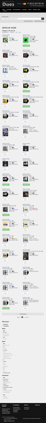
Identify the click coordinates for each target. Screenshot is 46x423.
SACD (3, 371)
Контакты (5, 10)
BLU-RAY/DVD (5, 335)
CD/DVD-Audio (5, 356)
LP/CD (4, 364)
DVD (3, 337)
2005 (33, 251)
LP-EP (4, 363)
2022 (29, 36)
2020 (29, 127)
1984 (10, 97)
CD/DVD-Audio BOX (6, 358)
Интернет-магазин (4, 405)
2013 (8, 66)
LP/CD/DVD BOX (6, 392)
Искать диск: (5, 17)
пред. (18, 317)
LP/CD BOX (5, 366)
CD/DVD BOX (5, 385)
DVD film (4, 338)
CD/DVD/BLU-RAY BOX (7, 387)
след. (27, 317)
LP (3, 359)
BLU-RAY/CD (5, 379)
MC (3, 369)
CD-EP (4, 351)
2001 (5, 36)
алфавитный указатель (39, 21)
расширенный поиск (28, 21)
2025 (24, 144)
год (16, 32)
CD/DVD (4, 384)
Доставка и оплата (36, 9)
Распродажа (9, 9)
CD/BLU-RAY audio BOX (7, 355)
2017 (7, 51)
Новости (29, 9)
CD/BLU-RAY (5, 380)
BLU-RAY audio (5, 345)
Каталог (3, 9)
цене (20, 32)
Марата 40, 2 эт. (40, 5)
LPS (3, 368)
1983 (31, 66)
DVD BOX (4, 396)
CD (3, 346)
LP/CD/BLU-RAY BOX (7, 390)
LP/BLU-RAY (5, 398)
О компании (24, 9)
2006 (10, 127)
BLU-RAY (4, 332)
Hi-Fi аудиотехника (16, 9)
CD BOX (4, 348)
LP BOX (4, 361)
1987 (28, 205)
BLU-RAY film (5, 334)
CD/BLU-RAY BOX (6, 382)
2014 (27, 112)
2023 (27, 160)
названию (12, 32)
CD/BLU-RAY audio (6, 353)
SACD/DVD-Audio (6, 372)
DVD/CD (4, 389)
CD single (4, 350)
